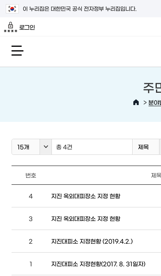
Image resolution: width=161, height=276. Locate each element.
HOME (136, 102)
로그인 (19, 27)
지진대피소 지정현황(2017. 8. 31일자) (98, 263)
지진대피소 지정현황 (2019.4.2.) (92, 241)
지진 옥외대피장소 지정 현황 (85, 196)
